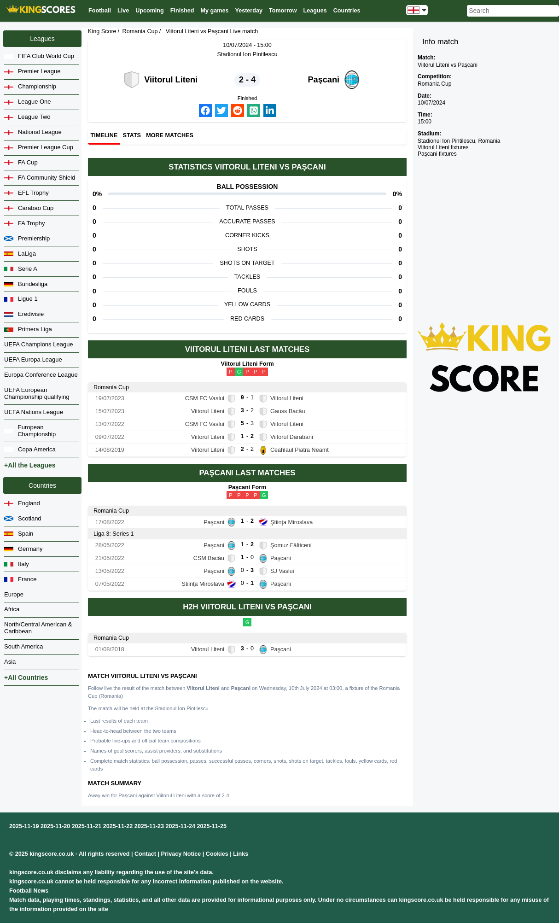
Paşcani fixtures (437, 154)
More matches (169, 136)
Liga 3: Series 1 (113, 534)
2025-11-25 (212, 826)
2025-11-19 (24, 826)
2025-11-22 (118, 826)
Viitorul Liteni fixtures (443, 147)
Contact (145, 854)
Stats (132, 136)
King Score (102, 31)
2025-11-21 (86, 826)
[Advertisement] (484, 224)
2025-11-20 (55, 826)
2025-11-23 (149, 826)
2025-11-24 (180, 826)
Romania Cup (140, 31)
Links (240, 854)
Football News (28, 891)
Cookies (217, 854)
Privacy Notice (181, 854)
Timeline (104, 136)
